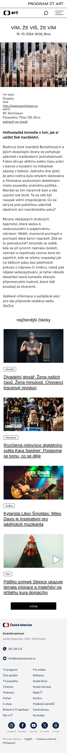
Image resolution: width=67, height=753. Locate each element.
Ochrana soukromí (46, 739)
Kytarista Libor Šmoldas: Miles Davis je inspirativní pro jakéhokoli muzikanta (32, 519)
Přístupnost (9, 742)
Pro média (39, 669)
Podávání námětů (43, 704)
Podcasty (8, 692)
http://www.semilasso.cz (20, 106)
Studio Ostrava (42, 686)
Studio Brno (40, 681)
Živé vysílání (10, 675)
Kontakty (38, 715)
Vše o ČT (8, 715)
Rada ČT (38, 692)
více (34, 606)
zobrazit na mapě (15, 122)
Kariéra (37, 698)
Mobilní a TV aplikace (16, 709)
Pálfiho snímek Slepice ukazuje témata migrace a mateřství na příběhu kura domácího (33, 587)
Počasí (7, 698)
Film (8, 574)
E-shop (7, 704)
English (28, 739)
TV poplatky (10, 681)
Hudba (9, 505)
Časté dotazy (41, 709)
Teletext (8, 686)
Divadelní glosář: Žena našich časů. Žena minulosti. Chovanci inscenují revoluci (33, 382)
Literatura (11, 437)
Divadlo (10, 369)
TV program (10, 669)
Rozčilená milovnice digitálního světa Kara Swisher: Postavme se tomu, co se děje (33, 450)
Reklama (38, 675)
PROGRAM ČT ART (45, 3)
